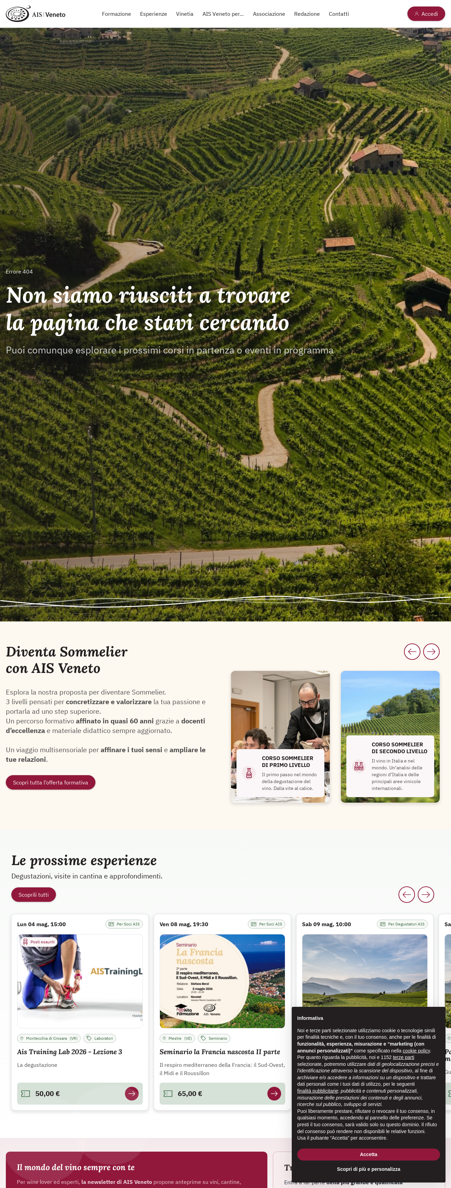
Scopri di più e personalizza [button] (368, 1169)
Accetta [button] (369, 1154)
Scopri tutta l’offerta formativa (50, 782)
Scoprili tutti (34, 894)
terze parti (403, 1057)
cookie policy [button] (416, 1050)
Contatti (339, 13)
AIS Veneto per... (223, 13)
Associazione (269, 13)
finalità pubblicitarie (317, 1091)
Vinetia (185, 13)
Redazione (307, 13)
